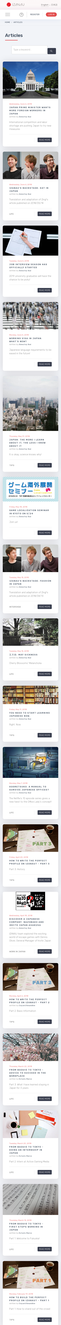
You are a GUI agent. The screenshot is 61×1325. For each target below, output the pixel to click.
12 (30, 1266)
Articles (18, 22)
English (44, 5)
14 (43, 1266)
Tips (11, 465)
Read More (44, 140)
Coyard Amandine (27, 967)
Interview (15, 607)
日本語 (54, 5)
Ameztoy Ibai (25, 117)
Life (11, 214)
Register (35, 14)
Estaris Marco (25, 1016)
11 (24, 1266)
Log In (51, 14)
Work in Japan (17, 936)
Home (7, 22)
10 (17, 1266)
